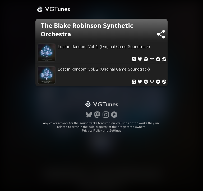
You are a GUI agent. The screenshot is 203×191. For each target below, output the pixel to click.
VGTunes (53, 9)
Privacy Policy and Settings (101, 130)
